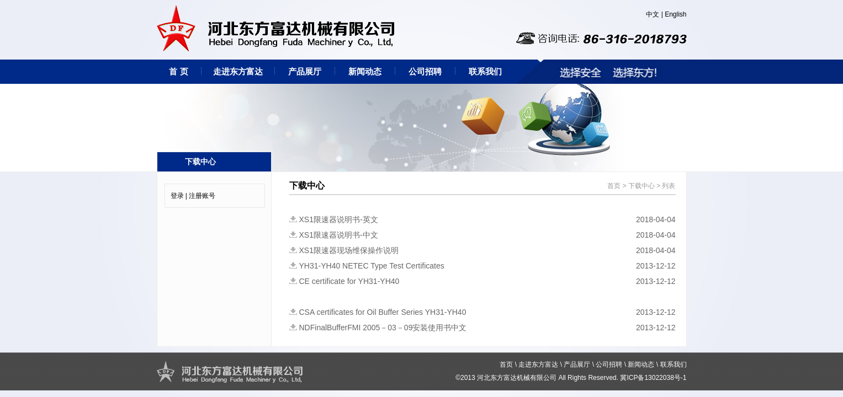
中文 (652, 14)
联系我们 (485, 71)
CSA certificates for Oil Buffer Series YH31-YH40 (382, 312)
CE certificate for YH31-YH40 (349, 281)
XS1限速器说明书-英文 (338, 219)
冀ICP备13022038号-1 (653, 378)
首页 (614, 186)
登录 (177, 196)
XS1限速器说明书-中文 (338, 234)
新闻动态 (364, 71)
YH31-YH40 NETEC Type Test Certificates (371, 265)
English (675, 14)
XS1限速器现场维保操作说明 (349, 250)
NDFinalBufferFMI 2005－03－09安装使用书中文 (383, 327)
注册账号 (202, 196)
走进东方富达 (238, 71)
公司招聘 (425, 71)
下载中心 (641, 186)
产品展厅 (304, 71)
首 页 (178, 71)
